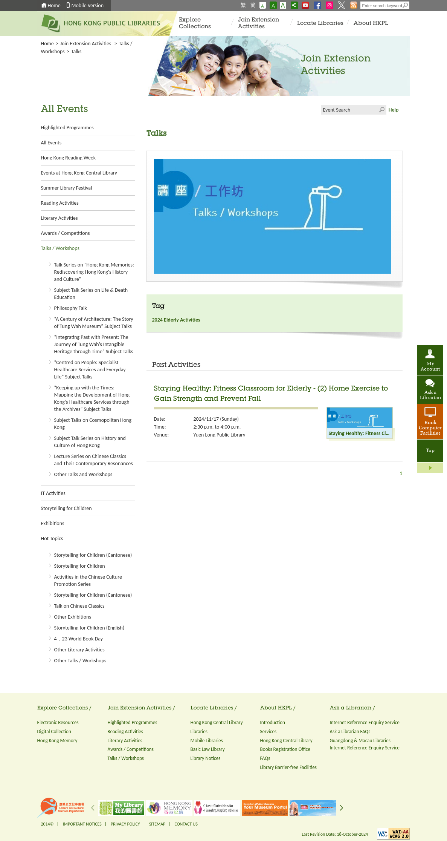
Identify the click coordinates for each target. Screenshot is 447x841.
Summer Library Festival (66, 188)
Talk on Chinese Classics (79, 606)
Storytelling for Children (66, 508)
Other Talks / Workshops (80, 660)
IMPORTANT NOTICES (82, 824)
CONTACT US (185, 824)
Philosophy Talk (70, 308)
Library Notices (206, 758)
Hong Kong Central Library (217, 722)
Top (430, 450)
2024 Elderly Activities (176, 320)
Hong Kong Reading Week (68, 158)
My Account (430, 367)
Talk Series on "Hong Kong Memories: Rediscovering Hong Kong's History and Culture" (94, 272)
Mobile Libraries (207, 740)
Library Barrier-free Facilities (288, 767)
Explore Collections (195, 23)
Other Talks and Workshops (83, 474)
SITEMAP (157, 824)
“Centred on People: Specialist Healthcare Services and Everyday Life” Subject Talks (90, 369)
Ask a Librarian (430, 395)
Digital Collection (54, 731)
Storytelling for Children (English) (89, 628)
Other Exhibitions (72, 617)
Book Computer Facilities (430, 428)
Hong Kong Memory (57, 740)
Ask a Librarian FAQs (350, 731)
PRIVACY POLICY (125, 824)
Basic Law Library (208, 749)
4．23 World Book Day (78, 639)
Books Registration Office (285, 749)
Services (268, 731)
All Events (51, 142)
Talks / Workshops (60, 248)
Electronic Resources (58, 722)
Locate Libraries (320, 23)
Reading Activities (60, 203)
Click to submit (381, 110)
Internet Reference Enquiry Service (365, 722)
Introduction (272, 722)
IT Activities (53, 493)
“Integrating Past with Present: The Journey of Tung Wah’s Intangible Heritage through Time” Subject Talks (93, 344)
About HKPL (371, 23)
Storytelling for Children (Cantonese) (93, 555)
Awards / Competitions (65, 233)
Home (54, 5)
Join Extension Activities (258, 23)
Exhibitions (52, 523)
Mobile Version (88, 5)
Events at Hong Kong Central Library (79, 173)
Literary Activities (59, 218)
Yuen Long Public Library (220, 435)
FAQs (265, 758)
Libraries (199, 731)
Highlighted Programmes (67, 127)
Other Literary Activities (79, 649)
